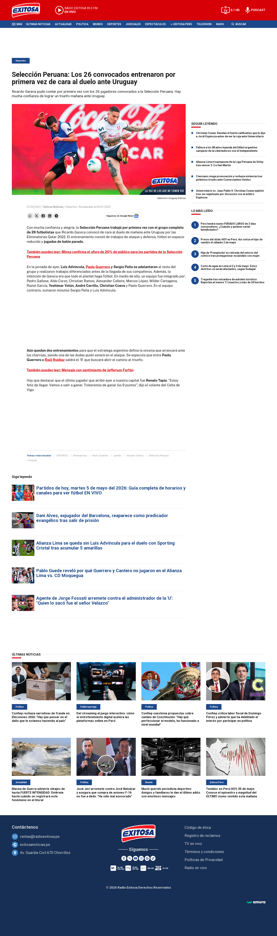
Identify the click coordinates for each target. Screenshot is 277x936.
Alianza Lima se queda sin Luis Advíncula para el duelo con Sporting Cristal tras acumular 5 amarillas (105, 546)
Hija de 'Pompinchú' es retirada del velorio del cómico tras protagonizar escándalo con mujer (230, 254)
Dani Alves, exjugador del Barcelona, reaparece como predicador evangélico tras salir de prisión (102, 518)
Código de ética (198, 827)
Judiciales (133, 24)
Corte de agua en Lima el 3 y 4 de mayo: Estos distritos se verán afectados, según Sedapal (229, 268)
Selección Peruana (159, 455)
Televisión (204, 24)
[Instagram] (141, 858)
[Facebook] (123, 858)
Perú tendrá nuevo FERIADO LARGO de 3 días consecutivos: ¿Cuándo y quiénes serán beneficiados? (228, 226)
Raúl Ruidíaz (55, 360)
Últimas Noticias (38, 24)
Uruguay (32, 460)
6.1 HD (235, 10)
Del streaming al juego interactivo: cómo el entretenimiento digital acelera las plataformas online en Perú (105, 717)
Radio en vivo (196, 868)
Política (82, 24)
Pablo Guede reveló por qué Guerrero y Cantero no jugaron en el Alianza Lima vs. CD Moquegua (109, 573)
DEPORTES (62, 455)
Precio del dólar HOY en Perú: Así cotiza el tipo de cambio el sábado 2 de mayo (232, 241)
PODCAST (258, 10)
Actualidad (63, 24)
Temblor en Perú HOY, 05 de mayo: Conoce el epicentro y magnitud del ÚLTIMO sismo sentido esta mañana (231, 792)
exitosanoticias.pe (35, 844)
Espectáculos (155, 24)
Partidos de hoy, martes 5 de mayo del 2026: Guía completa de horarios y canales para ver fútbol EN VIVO (111, 490)
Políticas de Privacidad (204, 860)
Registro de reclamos (202, 835)
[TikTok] (152, 858)
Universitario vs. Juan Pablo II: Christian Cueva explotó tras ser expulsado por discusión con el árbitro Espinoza (230, 194)
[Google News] (147, 858)
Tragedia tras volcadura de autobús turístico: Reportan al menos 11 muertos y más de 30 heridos (232, 281)
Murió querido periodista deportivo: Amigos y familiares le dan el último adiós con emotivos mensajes (170, 792)
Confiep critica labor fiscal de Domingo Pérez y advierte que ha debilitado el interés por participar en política (233, 717)
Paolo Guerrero (98, 267)
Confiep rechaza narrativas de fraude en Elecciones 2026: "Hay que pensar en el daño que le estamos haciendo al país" (41, 717)
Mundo (98, 24)
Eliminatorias (80, 455)
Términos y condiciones (204, 851)
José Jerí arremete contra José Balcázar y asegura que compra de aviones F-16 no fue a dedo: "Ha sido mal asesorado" (106, 792)
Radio (220, 24)
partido (118, 455)
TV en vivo (193, 843)
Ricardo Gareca (135, 455)
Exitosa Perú (182, 24)
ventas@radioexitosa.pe (40, 836)
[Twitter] (129, 858)
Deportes (114, 24)
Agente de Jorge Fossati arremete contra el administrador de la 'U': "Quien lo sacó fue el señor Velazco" (104, 601)
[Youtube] (135, 858)
